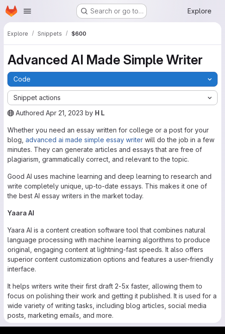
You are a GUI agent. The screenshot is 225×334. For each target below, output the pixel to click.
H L (100, 113)
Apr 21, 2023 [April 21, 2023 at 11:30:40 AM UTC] (64, 113)
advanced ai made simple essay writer (84, 140)
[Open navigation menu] (27, 11)
